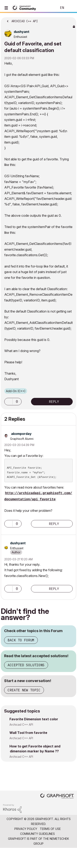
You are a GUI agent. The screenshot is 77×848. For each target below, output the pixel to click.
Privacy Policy (25, 829)
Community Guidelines (37, 833)
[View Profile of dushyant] (21, 32)
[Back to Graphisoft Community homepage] (25, 7)
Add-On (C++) (15, 391)
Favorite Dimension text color (33, 719)
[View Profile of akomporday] (21, 434)
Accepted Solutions (26, 665)
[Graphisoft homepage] (57, 796)
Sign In (70, 8)
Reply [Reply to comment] (54, 524)
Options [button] (70, 20)
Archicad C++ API (21, 724)
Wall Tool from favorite (28, 733)
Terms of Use (50, 829)
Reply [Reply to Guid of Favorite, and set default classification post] (54, 402)
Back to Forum (21, 640)
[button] (8, 401)
